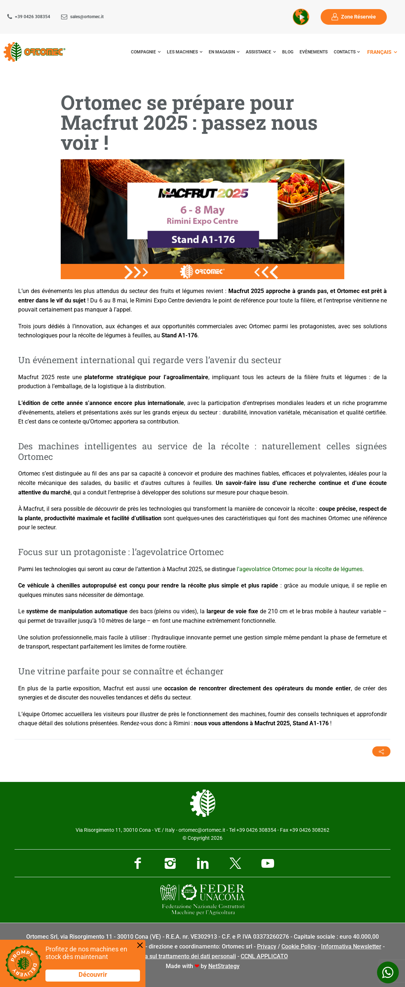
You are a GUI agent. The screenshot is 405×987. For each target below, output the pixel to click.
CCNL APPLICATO (264, 956)
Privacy (266, 946)
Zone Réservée (358, 17)
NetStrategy (224, 966)
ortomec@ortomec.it (202, 830)
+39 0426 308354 (32, 16)
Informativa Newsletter (351, 946)
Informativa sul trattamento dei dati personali (176, 956)
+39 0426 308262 (309, 830)
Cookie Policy (298, 946)
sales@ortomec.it (87, 16)
